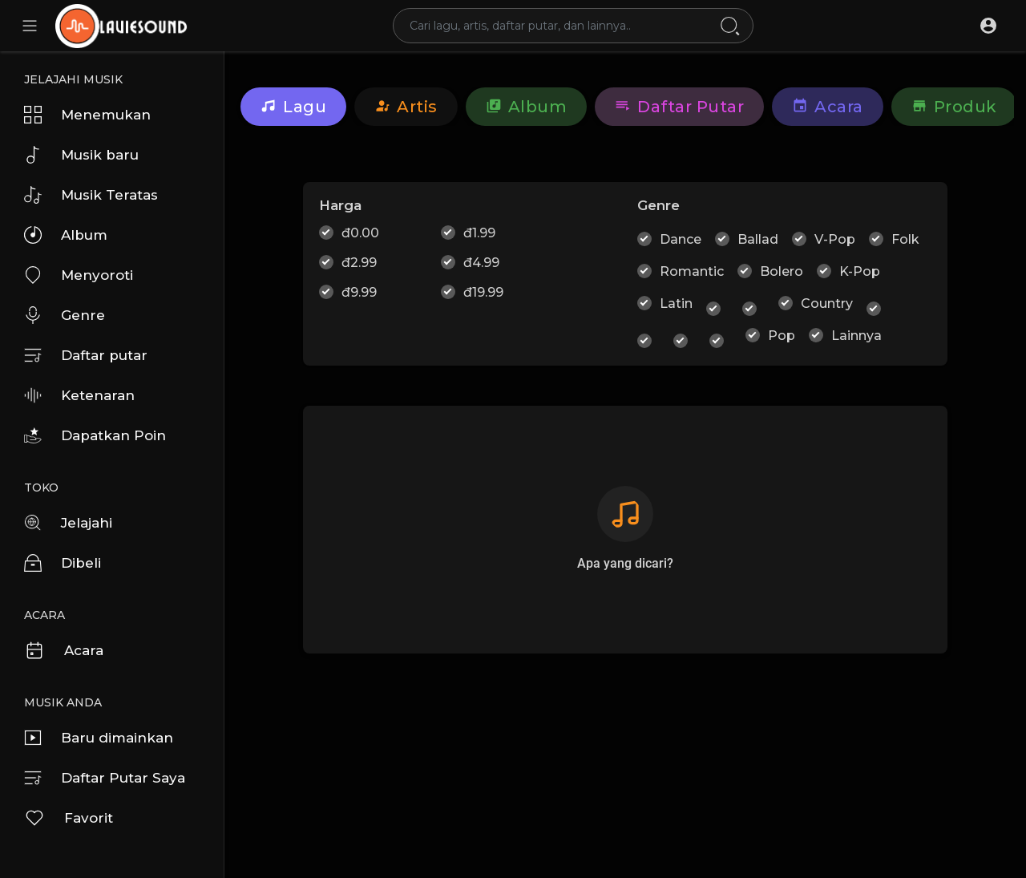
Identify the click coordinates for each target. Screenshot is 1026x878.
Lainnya (856, 335)
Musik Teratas (91, 195)
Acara (63, 650)
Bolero (781, 271)
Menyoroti (78, 275)
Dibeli (62, 563)
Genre (64, 315)
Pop (781, 335)
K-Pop (859, 271)
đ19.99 (483, 292)
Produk (954, 106)
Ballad (757, 239)
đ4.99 (481, 262)
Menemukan (87, 114)
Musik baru (81, 155)
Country (827, 303)
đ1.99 (479, 233)
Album (65, 235)
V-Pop (834, 239)
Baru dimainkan (98, 738)
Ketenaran (79, 395)
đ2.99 (359, 262)
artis (406, 106)
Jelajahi (68, 523)
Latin (676, 303)
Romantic (692, 271)
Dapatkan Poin (95, 435)
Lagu (293, 106)
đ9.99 (359, 292)
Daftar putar (85, 355)
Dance (680, 239)
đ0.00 (360, 233)
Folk (905, 239)
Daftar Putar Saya (104, 778)
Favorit (68, 817)
